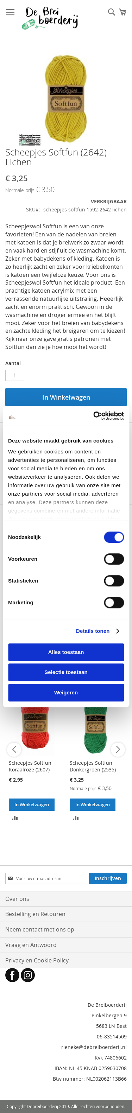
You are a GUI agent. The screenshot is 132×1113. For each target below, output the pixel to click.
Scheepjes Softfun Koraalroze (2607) (30, 766)
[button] (15, 817)
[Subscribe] (108, 878)
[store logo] (49, 18)
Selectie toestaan (66, 672)
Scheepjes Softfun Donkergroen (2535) (93, 766)
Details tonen (92, 631)
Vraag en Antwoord (31, 945)
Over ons (17, 899)
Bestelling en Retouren (35, 914)
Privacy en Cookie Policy (37, 960)
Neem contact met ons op (39, 929)
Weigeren (66, 692)
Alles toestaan (66, 652)
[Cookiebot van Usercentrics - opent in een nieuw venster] (94, 415)
